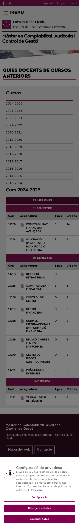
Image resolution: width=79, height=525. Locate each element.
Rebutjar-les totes (39, 509)
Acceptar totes (39, 520)
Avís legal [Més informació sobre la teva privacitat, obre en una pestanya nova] (36, 491)
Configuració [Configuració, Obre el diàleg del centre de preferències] (39, 499)
